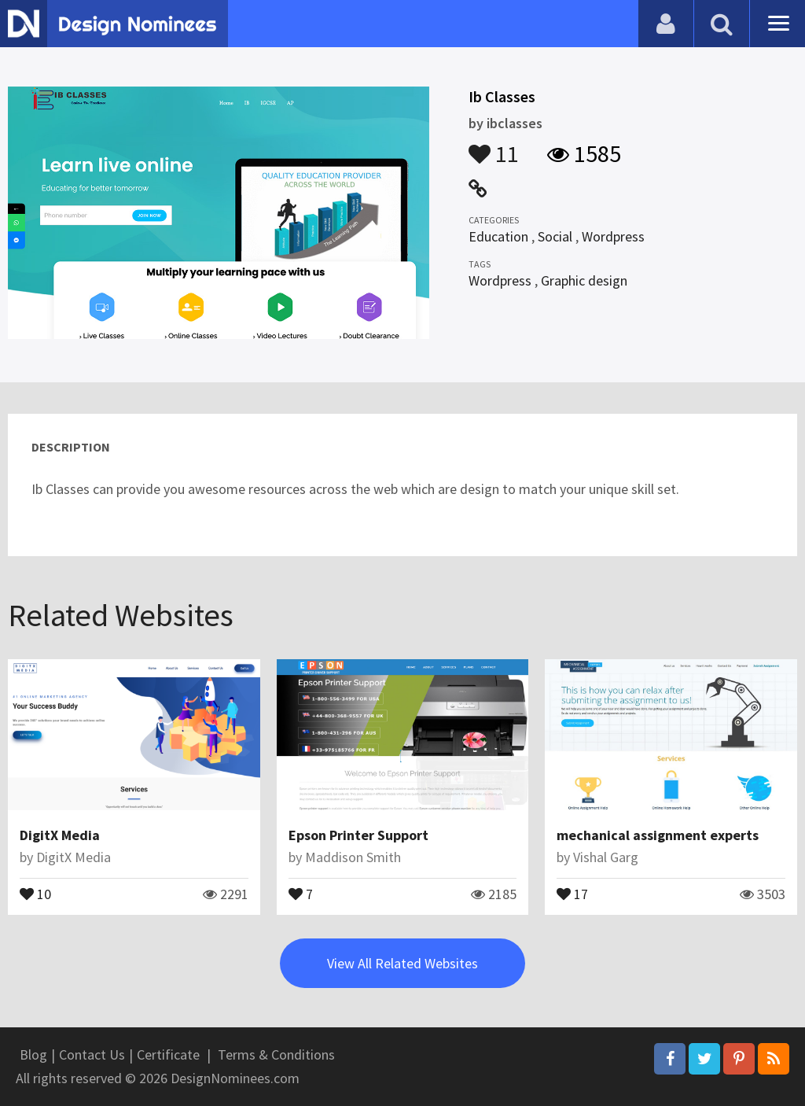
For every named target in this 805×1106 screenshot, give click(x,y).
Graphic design (584, 280)
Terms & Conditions (276, 1054)
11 (494, 146)
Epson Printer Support (358, 835)
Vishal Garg (605, 857)
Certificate (168, 1054)
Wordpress (613, 236)
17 (572, 893)
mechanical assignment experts (658, 835)
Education (498, 236)
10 (35, 893)
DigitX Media (60, 835)
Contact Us (92, 1054)
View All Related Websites (402, 963)
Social (555, 236)
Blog (33, 1054)
